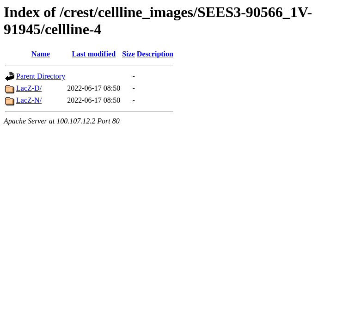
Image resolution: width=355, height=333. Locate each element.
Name (40, 54)
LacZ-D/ (29, 88)
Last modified (94, 54)
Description (155, 54)
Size (128, 54)
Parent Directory (40, 76)
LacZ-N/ (29, 100)
